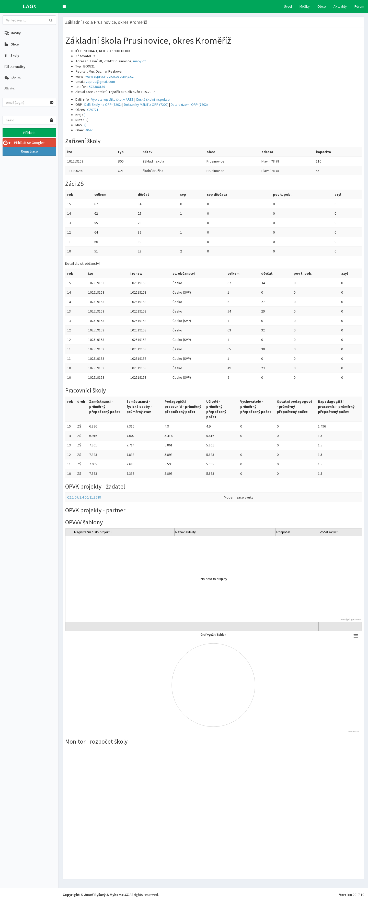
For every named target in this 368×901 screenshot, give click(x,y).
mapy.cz (139, 61)
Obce (321, 6)
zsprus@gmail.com (100, 81)
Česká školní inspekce (153, 99)
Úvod (288, 6)
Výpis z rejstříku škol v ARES (112, 99)
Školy (12, 55)
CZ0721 (92, 109)
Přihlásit (29, 132)
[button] (64, 6)
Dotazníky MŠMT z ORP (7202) (146, 104)
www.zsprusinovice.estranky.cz (109, 76)
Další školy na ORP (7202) (103, 104)
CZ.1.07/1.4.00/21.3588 (84, 497)
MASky (305, 6)
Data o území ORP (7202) (189, 104)
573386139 (97, 86)
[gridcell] (213, 579)
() (85, 114)
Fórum (359, 6)
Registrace (29, 151)
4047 (89, 130)
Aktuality (340, 6)
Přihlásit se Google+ (24, 142)
